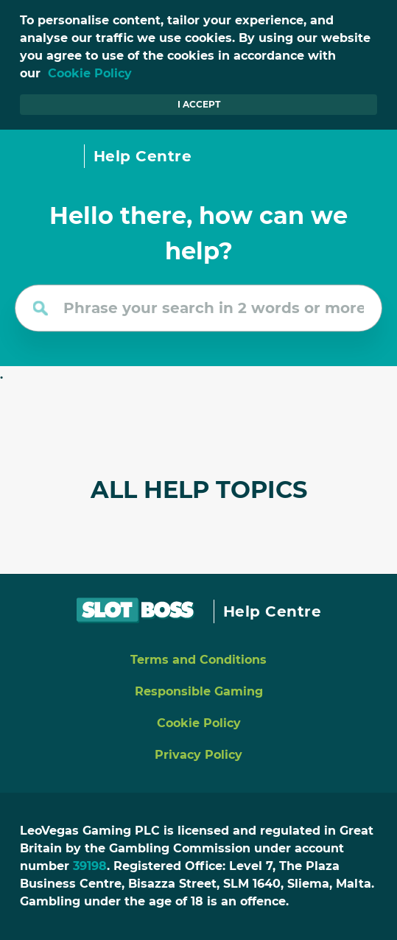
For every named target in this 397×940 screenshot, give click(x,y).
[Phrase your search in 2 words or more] (198, 308)
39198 (90, 866)
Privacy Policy (198, 755)
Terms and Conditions (198, 660)
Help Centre (143, 156)
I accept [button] (199, 104)
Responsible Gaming (199, 691)
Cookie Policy (90, 73)
